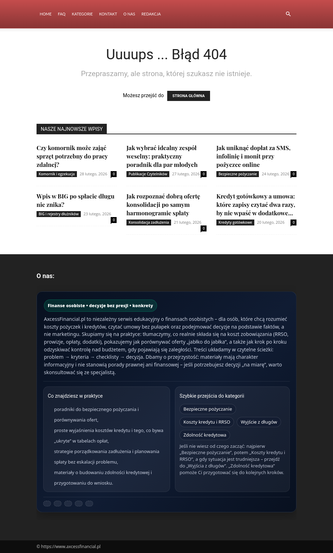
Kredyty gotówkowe (235, 222)
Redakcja (151, 14)
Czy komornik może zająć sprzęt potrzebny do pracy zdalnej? (72, 156)
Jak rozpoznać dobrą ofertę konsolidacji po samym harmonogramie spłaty (163, 204)
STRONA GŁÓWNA (188, 96)
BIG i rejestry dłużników (59, 213)
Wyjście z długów (259, 422)
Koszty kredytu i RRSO (206, 422)
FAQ (62, 14)
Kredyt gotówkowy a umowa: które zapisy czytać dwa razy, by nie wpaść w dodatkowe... (255, 204)
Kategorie (82, 14)
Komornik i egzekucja (57, 173)
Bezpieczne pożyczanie (237, 173)
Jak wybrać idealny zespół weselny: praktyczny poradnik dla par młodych (162, 156)
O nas (129, 14)
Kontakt (108, 14)
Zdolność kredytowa (204, 435)
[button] (288, 14)
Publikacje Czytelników (148, 173)
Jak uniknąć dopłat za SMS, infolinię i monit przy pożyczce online (253, 156)
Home (46, 14)
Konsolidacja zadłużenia (149, 222)
